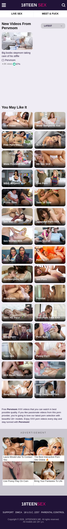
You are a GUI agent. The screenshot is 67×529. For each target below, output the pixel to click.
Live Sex (16, 13)
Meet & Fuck (50, 13)
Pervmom (10, 60)
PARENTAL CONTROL (52, 512)
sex (33, 5)
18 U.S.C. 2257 (31, 512)
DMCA (18, 512)
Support (8, 512)
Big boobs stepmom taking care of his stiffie (16, 54)
